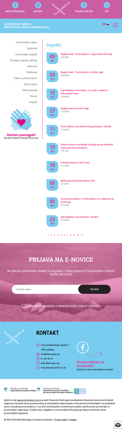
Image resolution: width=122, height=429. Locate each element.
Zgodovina (32, 48)
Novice (33, 96)
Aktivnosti (32, 66)
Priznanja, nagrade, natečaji (23, 60)
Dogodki (33, 102)
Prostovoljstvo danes (26, 42)
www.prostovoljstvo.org (28, 400)
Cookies (73, 419)
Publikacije (32, 72)
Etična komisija (29, 90)
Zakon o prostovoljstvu (25, 78)
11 (82, 235)
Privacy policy (61, 419)
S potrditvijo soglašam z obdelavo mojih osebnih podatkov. (64, 306)
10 (78, 235)
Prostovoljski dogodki (26, 54)
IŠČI (106, 7)
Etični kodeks (30, 84)
